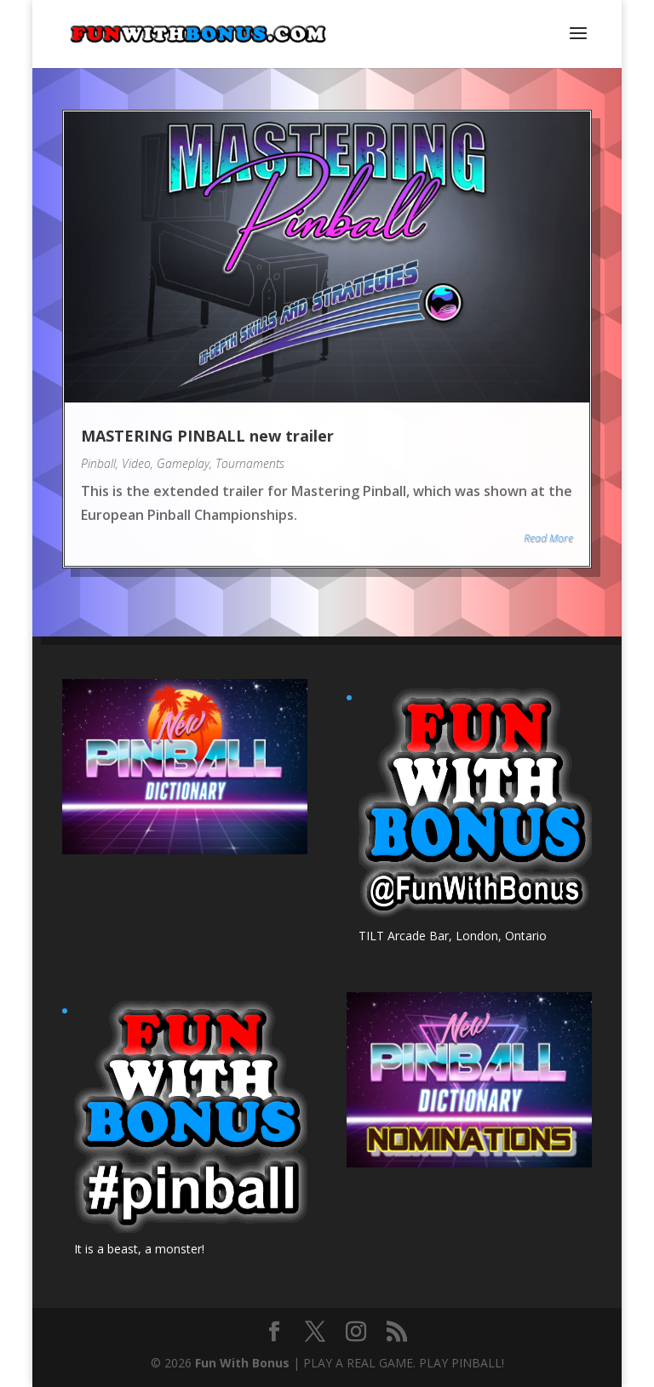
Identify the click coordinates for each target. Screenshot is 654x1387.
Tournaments (249, 463)
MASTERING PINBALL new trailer (207, 435)
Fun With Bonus (242, 1363)
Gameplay (183, 463)
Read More (548, 538)
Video (136, 463)
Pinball (98, 463)
